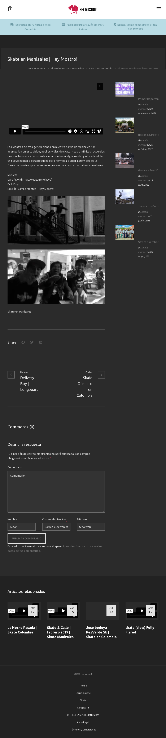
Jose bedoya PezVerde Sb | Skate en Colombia (101, 632)
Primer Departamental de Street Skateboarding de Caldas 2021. (147, 99)
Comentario (15, 467)
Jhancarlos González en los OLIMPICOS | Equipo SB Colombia (147, 206)
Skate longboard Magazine (67, 68)
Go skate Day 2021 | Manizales (147, 170)
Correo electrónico (54, 519)
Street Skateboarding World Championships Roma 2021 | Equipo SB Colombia (147, 242)
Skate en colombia (100, 68)
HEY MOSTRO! (37, 68)
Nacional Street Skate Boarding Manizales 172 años (147, 135)
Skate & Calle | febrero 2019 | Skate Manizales (60, 632)
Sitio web (82, 519)
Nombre (13, 519)
